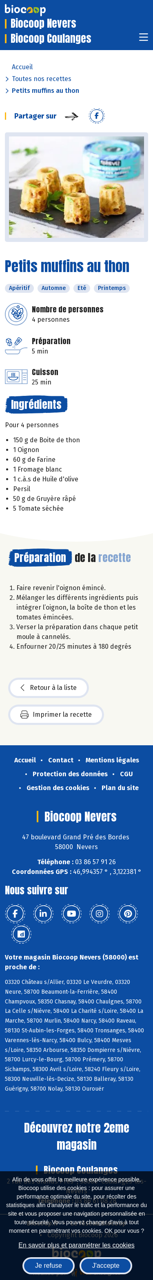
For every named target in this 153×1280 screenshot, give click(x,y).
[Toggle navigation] (143, 40)
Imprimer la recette (56, 715)
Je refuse (48, 1265)
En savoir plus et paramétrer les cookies (76, 1245)
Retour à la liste (48, 688)
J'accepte (106, 1265)
